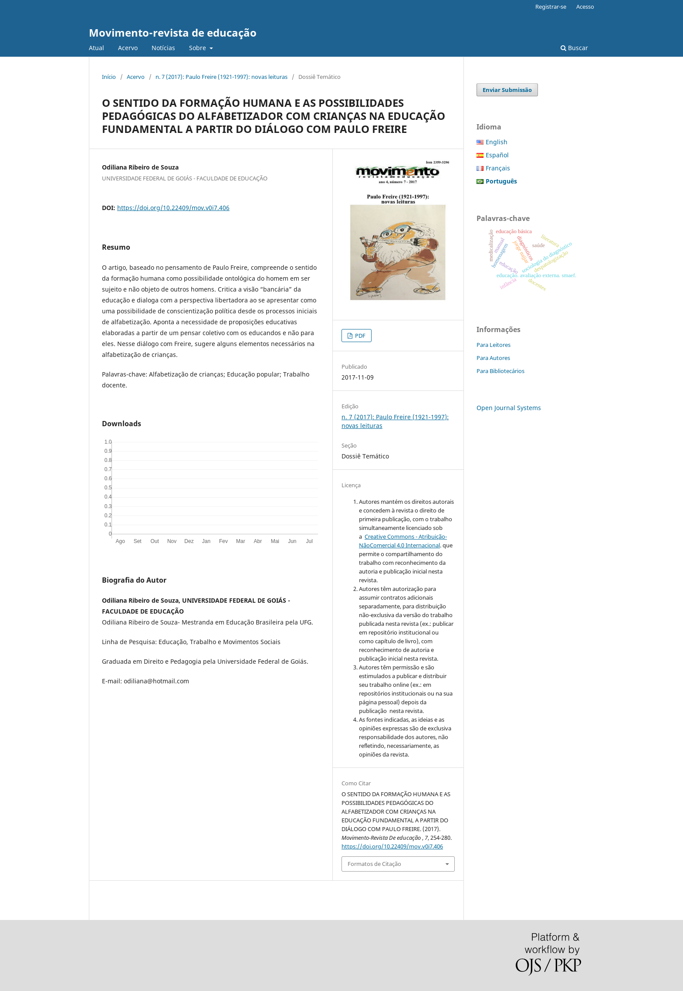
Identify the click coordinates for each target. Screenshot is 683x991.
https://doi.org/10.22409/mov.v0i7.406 (173, 208)
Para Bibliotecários (500, 371)
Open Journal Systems (509, 408)
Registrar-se (550, 6)
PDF (359, 335)
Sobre (198, 48)
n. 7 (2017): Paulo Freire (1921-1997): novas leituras (221, 77)
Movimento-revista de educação (173, 32)
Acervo (128, 48)
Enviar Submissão (507, 90)
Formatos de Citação (374, 864)
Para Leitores (494, 345)
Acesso (585, 6)
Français (498, 168)
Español (497, 155)
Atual (96, 48)
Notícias (163, 48)
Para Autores (493, 358)
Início (109, 77)
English (496, 142)
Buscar (574, 48)
